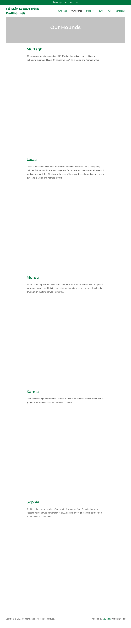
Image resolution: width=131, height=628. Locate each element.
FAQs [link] (109, 11)
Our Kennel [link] (62, 11)
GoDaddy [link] (106, 619)
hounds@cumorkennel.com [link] (65, 2)
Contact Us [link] (120, 11)
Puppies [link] (90, 11)
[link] (23, 13)
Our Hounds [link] (76, 11)
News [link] (100, 11)
